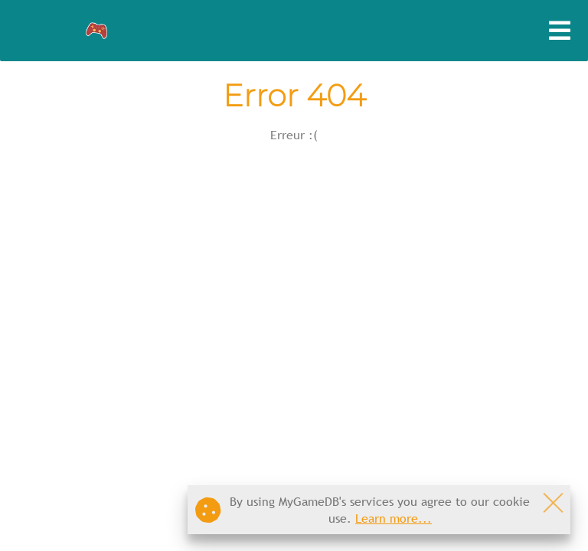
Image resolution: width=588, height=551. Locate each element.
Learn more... (393, 518)
